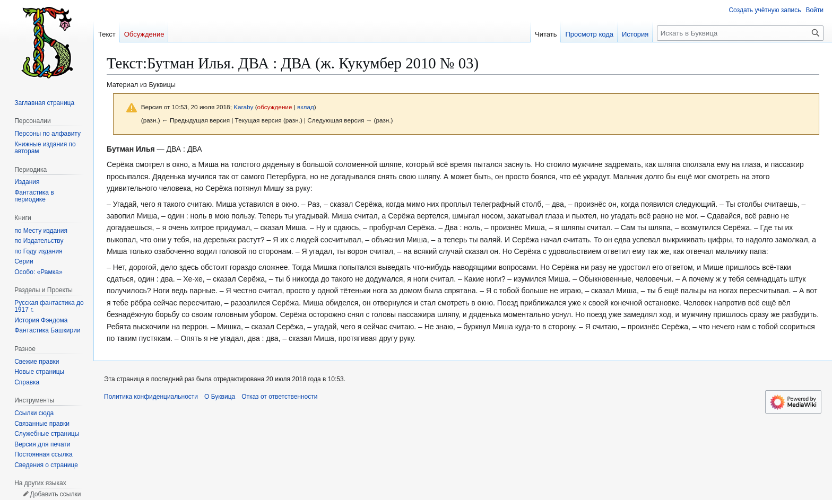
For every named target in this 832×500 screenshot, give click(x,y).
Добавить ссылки (55, 494)
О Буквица (219, 396)
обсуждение (274, 106)
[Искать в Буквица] (740, 33)
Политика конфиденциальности (151, 396)
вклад (305, 106)
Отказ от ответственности (279, 396)
